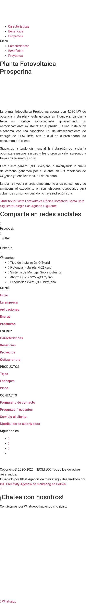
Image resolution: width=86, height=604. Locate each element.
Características (18, 26)
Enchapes (7, 381)
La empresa (9, 302)
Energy (5, 317)
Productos (8, 324)
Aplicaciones (9, 309)
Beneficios (15, 31)
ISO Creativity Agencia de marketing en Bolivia (33, 484)
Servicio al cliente (13, 417)
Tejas (4, 374)
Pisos (4, 388)
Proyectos (15, 36)
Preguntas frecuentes (16, 410)
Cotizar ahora (10, 360)
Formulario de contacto (17, 402)
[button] (43, 41)
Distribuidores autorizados (20, 424)
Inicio (4, 295)
